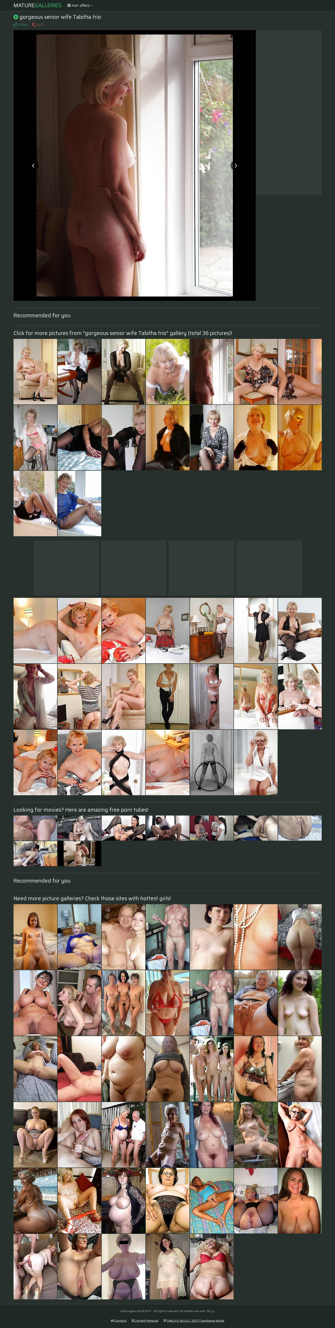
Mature (38, 5)
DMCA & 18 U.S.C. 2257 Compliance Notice (193, 1320)
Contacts (119, 1320)
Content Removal (145, 1320)
